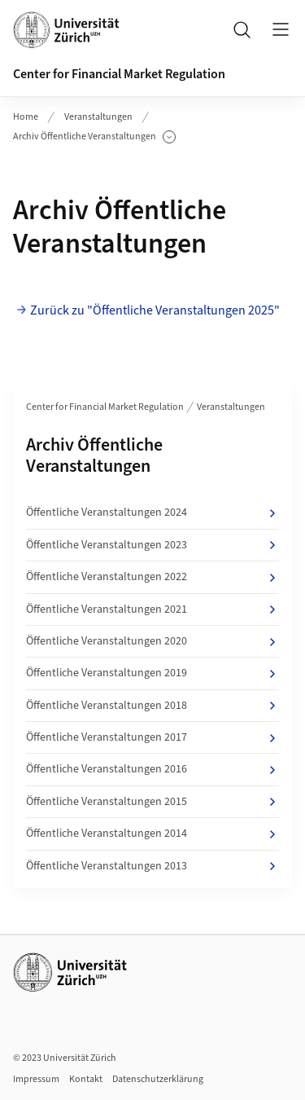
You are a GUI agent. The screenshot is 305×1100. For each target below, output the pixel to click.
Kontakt (85, 1079)
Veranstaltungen (98, 117)
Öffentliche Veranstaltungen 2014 (152, 834)
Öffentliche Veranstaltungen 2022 (152, 577)
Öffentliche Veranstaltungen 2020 (152, 641)
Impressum (36, 1079)
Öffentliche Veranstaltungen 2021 (152, 609)
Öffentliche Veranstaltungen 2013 (152, 866)
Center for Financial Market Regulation (119, 74)
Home (25, 117)
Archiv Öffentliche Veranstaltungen (94, 137)
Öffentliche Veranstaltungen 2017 (152, 737)
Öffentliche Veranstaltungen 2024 (152, 512)
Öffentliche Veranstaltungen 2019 (152, 673)
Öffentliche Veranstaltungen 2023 (152, 545)
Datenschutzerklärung (157, 1079)
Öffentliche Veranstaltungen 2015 (152, 802)
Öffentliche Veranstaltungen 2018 (152, 706)
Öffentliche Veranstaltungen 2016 (152, 769)
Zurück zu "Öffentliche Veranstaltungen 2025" (155, 310)
